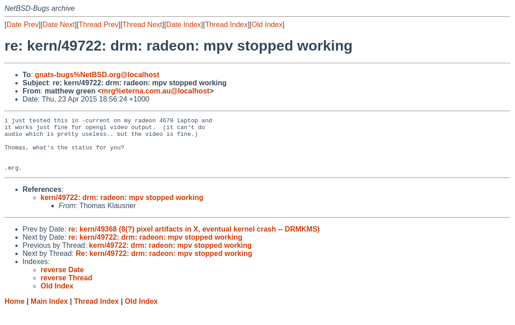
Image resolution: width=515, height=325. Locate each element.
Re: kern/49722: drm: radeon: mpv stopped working (164, 264)
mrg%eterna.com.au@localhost (156, 91)
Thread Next (142, 24)
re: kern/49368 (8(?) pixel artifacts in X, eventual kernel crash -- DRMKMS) (194, 240)
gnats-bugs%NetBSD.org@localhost (97, 75)
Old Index (267, 24)
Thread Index (226, 24)
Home (14, 312)
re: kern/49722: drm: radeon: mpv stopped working (155, 248)
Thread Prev (99, 24)
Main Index (49, 312)
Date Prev (22, 24)
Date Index (183, 24)
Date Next (58, 24)
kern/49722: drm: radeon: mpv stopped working (122, 208)
